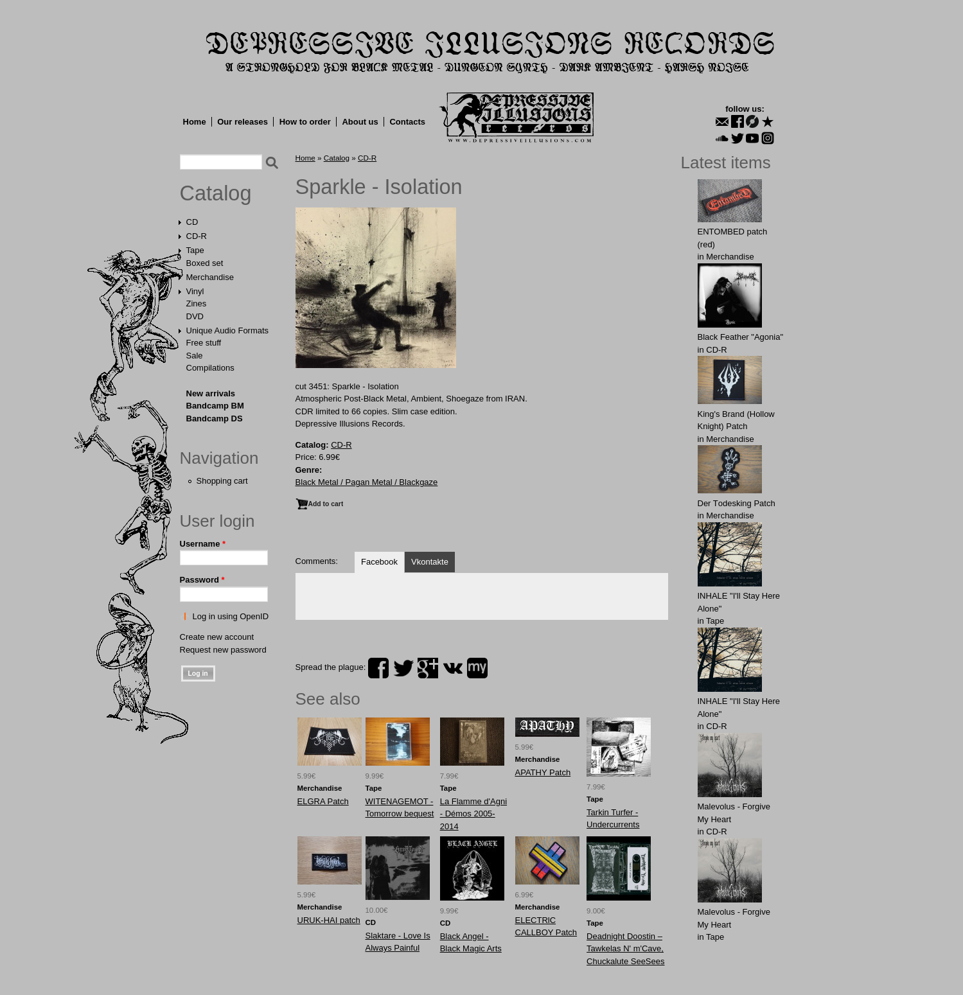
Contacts (407, 122)
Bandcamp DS (214, 418)
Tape (195, 250)
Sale (194, 355)
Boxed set (205, 263)
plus (428, 668)
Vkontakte (429, 562)
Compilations (210, 368)
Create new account (217, 637)
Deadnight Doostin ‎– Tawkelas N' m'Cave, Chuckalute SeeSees (625, 948)
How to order (305, 122)
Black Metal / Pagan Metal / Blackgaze (367, 482)
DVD (195, 316)
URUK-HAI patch (328, 920)
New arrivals (211, 393)
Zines (196, 303)
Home (194, 122)
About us (360, 122)
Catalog (216, 193)
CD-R (197, 236)
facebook (378, 668)
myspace (477, 668)
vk (453, 668)
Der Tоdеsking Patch (736, 503)
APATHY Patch (543, 772)
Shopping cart (222, 481)
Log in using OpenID (231, 616)
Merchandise (210, 277)
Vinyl (195, 291)
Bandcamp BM (215, 405)
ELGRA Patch (323, 801)
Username (203, 544)
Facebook (379, 562)
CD (192, 222)
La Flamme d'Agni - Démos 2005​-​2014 (473, 814)
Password (202, 580)
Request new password (223, 650)
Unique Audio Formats (227, 330)
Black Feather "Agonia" (741, 337)
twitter (403, 668)
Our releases (242, 122)
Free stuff (204, 343)
